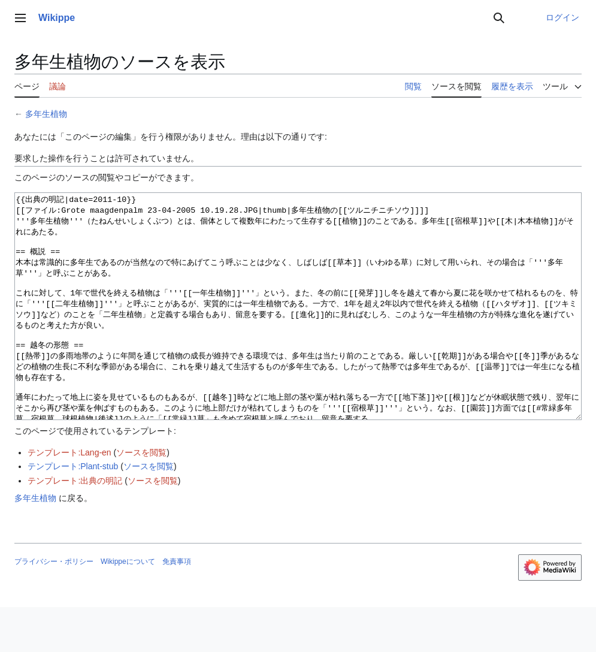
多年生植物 (46, 114)
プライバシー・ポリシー (53, 606)
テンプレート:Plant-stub (73, 511)
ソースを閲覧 (141, 497)
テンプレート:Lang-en (69, 497)
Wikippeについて (128, 606)
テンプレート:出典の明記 (75, 525)
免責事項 (176, 606)
